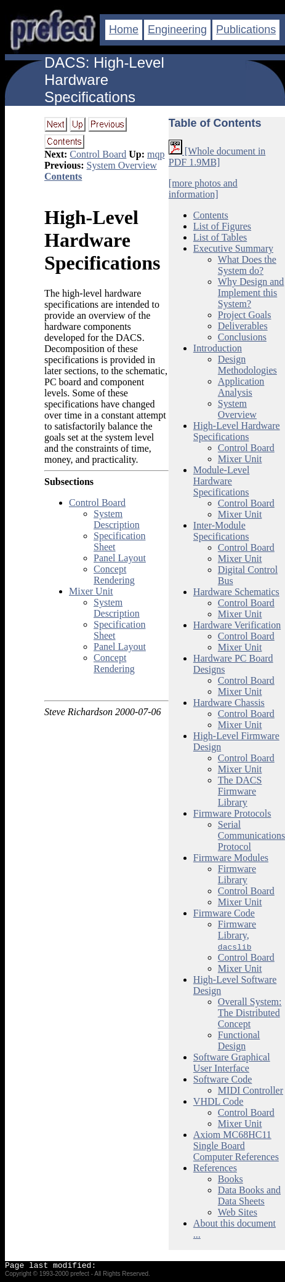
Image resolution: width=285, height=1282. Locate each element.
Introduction (217, 348)
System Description (117, 519)
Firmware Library (237, 874)
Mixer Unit (91, 591)
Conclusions (242, 337)
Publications (246, 29)
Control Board (98, 154)
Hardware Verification (237, 625)
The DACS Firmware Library (240, 791)
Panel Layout (120, 558)
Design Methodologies (247, 364)
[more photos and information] (203, 188)
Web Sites (237, 1212)
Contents (63, 176)
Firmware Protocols (232, 813)
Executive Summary (233, 248)
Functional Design (239, 1040)
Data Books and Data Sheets (249, 1195)
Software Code (222, 1079)
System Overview (122, 165)
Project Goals (244, 315)
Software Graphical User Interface (231, 1062)
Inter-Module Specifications (221, 531)
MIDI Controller (250, 1090)
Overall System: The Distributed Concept (250, 1012)
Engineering (177, 29)
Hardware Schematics (236, 592)
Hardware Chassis (229, 702)
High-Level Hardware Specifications (102, 240)
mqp (155, 154)
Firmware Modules (230, 857)
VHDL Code (218, 1101)
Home (123, 29)
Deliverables (243, 326)
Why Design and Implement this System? (251, 292)
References (215, 1168)
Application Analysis (241, 387)
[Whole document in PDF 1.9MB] (217, 156)
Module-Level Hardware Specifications (221, 481)
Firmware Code (224, 913)
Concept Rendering (114, 574)
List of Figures (222, 226)
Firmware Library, (237, 935)
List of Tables (220, 237)
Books (230, 1179)
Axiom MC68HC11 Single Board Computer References (236, 1145)
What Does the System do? (247, 265)
